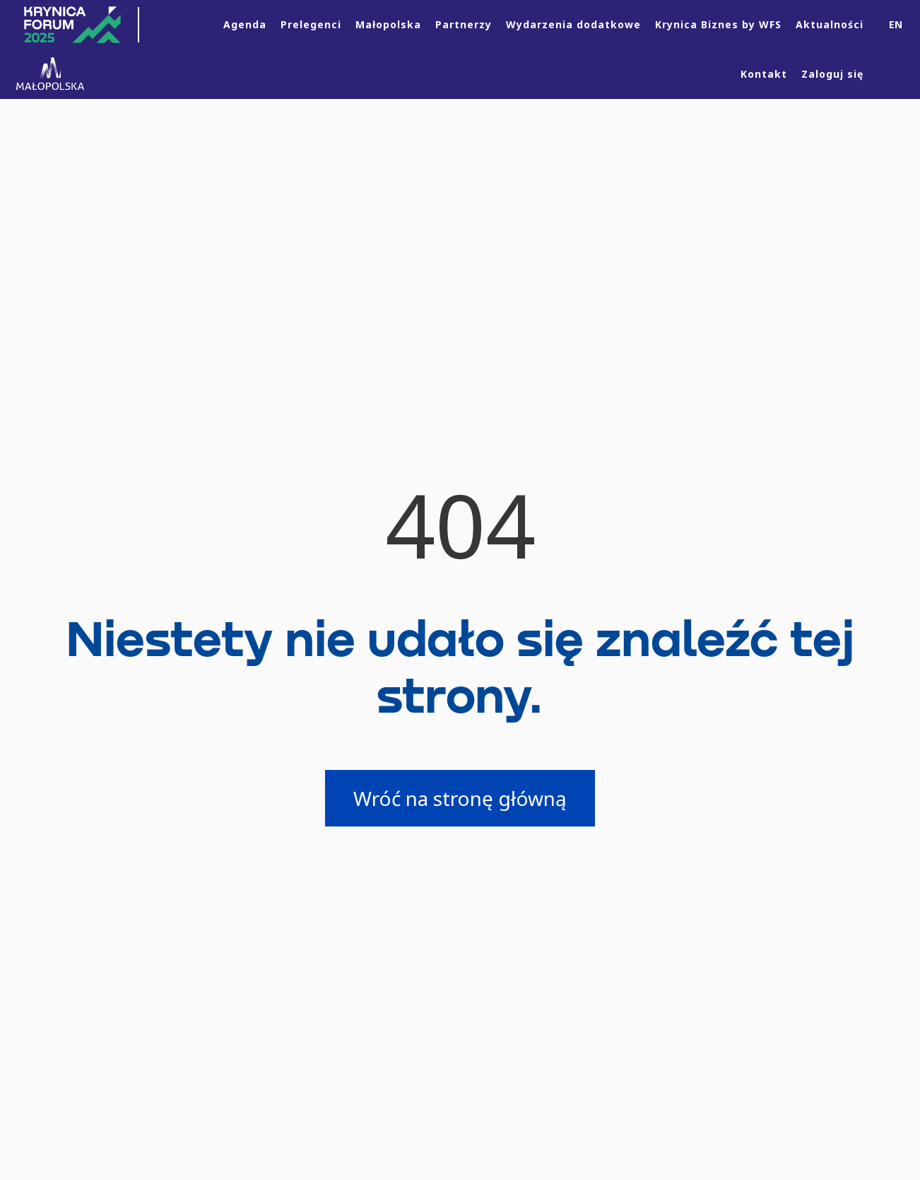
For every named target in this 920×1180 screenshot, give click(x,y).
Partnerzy (463, 24)
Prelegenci (311, 24)
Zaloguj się (832, 74)
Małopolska (388, 24)
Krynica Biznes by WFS (718, 24)
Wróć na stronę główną (460, 798)
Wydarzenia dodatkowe (573, 24)
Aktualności (829, 24)
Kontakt (764, 74)
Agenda (244, 24)
